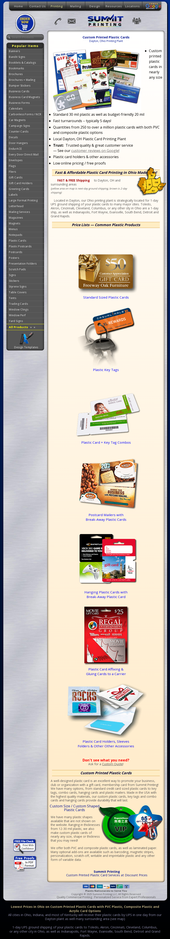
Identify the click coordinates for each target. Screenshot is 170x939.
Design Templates (26, 347)
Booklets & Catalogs (22, 62)
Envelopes (15, 160)
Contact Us (37, 6)
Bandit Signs (17, 57)
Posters (14, 258)
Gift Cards (15, 177)
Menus (13, 229)
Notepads (15, 235)
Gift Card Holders (20, 183)
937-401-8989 (57, 21)
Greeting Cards (19, 189)
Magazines (16, 218)
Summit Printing (106, 21)
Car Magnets (17, 120)
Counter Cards (18, 131)
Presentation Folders (23, 263)
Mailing (75, 6)
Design (94, 6)
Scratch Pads (17, 269)
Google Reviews (153, 6)
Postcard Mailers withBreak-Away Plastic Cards (108, 515)
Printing (57, 6)
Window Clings (18, 309)
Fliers (12, 172)
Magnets (14, 223)
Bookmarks (16, 68)
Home (18, 6)
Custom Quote (112, 764)
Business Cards (19, 91)
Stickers (14, 281)
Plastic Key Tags (108, 367)
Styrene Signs (17, 286)
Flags (12, 166)
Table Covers (17, 292)
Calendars (15, 108)
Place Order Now (25, 23)
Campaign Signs (19, 126)
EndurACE (15, 149)
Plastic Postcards (20, 246)
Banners (14, 51)
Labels (13, 195)
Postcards (15, 252)
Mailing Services (19, 212)
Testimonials (136, 21)
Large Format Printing (23, 200)
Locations (132, 6)
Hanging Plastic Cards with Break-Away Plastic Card (108, 592)
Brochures (16, 74)
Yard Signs (16, 321)
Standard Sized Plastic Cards (106, 266)
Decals (13, 137)
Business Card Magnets (24, 97)
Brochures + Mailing (22, 80)
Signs (12, 275)
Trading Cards (18, 304)
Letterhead (16, 206)
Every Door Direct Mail (24, 154)
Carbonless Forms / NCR (25, 114)
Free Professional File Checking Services (24, 846)
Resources (114, 6)
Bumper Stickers (19, 85)
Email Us (71, 21)
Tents (12, 298)
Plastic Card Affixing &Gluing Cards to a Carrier (106, 671)
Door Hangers (18, 143)
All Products (22, 327)
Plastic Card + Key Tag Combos (109, 439)
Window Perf (17, 315)
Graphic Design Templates (26, 338)
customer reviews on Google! (95, 150)
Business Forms (19, 103)
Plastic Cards (17, 240)
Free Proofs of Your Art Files (25, 864)
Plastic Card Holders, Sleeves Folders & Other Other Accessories (113, 741)
